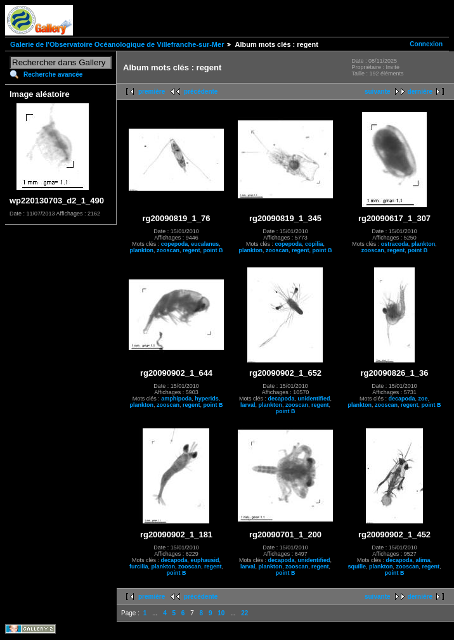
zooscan (168, 250)
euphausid (205, 560)
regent (191, 250)
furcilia (138, 566)
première (151, 91)
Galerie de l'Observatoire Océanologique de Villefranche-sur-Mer (117, 44)
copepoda (174, 244)
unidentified (314, 398)
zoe (423, 398)
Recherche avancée (52, 74)
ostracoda (394, 244)
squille (356, 566)
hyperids (207, 398)
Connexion (426, 44)
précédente (200, 91)
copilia (314, 244)
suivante (378, 91)
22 (244, 613)
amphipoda (176, 398)
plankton (141, 250)
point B (213, 250)
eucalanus (205, 244)
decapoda (281, 398)
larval (248, 405)
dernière (420, 91)
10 (220, 613)
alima (423, 560)
